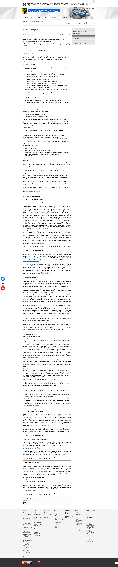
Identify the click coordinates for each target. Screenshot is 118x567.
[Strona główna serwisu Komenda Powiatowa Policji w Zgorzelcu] (87, 8)
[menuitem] (26, 17)
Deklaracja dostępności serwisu (37, 21)
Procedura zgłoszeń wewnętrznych (27, 541)
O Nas (30, 21)
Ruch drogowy (26, 543)
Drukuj (68, 34)
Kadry (77, 512)
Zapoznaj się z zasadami (73, 565)
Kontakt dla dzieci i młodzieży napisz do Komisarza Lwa (27, 521)
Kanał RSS (23, 562)
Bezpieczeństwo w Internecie (38, 525)
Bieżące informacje (48, 514)
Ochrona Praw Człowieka (26, 545)
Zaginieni (46, 517)
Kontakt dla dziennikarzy (26, 530)
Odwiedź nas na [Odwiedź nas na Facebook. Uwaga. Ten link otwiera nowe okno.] (28, 562)
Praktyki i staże (26, 548)
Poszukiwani (47, 519)
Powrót (62, 34)
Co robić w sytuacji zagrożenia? (38, 518)
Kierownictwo (76, 29)
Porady (34, 510)
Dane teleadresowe (27, 514)
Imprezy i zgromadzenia (37, 533)
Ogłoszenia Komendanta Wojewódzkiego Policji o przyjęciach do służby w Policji (80, 528)
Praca (76, 510)
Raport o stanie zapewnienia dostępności (83, 40)
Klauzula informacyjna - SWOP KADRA (89, 540)
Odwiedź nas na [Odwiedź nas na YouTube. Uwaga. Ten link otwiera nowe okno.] (25, 562)
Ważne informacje (48, 515)
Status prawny (76, 33)
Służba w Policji (79, 514)
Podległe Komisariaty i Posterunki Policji (69, 513)
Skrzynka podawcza (27, 527)
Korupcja (36, 528)
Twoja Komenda (68, 510)
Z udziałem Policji (37, 535)
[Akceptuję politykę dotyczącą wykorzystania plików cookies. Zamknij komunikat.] (93, 1)
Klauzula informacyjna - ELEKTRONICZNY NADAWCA (90, 532)
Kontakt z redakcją (58, 561)
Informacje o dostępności (79, 43)
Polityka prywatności (72, 566)
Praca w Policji (26, 547)
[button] (94, 8)
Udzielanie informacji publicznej (38, 537)
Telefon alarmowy (27, 512)
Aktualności (46, 510)
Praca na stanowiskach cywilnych (79, 520)
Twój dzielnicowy (26, 518)
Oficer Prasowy (47, 512)
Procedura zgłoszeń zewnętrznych (27, 538)
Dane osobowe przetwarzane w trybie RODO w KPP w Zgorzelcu (90, 520)
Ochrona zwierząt (37, 515)
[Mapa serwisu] (89, 8)
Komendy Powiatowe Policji (69, 520)
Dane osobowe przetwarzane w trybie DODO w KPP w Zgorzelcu (90, 516)
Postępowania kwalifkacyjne (79, 524)
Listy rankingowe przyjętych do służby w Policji (80, 517)
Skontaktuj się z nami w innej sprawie (26, 555)
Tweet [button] (33, 502)
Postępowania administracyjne (26, 532)
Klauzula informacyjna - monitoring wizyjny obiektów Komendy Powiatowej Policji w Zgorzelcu (90, 526)
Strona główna (25, 21)
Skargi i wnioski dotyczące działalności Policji (27, 551)
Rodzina (35, 512)
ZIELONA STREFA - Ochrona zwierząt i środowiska (27, 524)
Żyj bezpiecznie (37, 514)
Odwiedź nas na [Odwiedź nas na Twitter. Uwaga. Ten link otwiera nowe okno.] (31, 562)
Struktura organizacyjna (79, 31)
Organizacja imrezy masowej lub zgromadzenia (27, 535)
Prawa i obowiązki (37, 522)
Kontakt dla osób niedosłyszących (26, 516)
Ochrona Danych (89, 512)
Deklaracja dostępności (87, 561)
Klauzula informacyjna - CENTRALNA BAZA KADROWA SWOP (90, 537)
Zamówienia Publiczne (90, 510)
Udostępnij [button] (27, 502)
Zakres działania (77, 38)
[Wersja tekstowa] (92, 8)
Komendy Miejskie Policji (69, 517)
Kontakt (24, 510)
